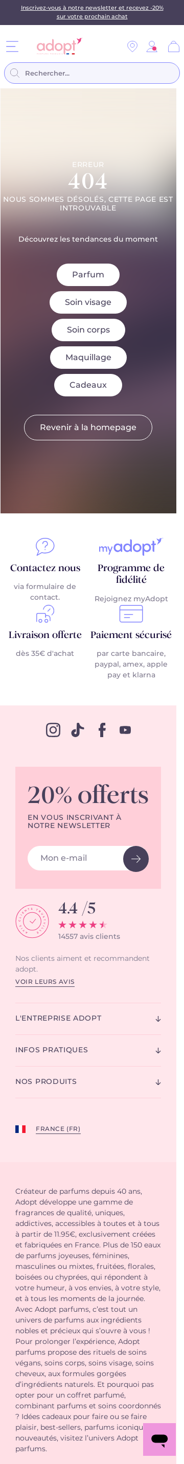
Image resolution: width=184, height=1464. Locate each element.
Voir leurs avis (45, 982)
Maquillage (88, 357)
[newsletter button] (136, 859)
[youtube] (125, 730)
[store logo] (56, 46)
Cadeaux (88, 385)
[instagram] (53, 730)
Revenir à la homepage (88, 427)
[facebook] (102, 730)
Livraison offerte (45, 635)
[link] (151, 46)
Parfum (88, 275)
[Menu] (12, 46)
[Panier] (174, 46)
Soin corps (88, 330)
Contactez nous (45, 568)
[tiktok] (77, 730)
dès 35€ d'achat (45, 653)
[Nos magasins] (132, 46)
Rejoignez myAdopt (131, 599)
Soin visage (88, 302)
